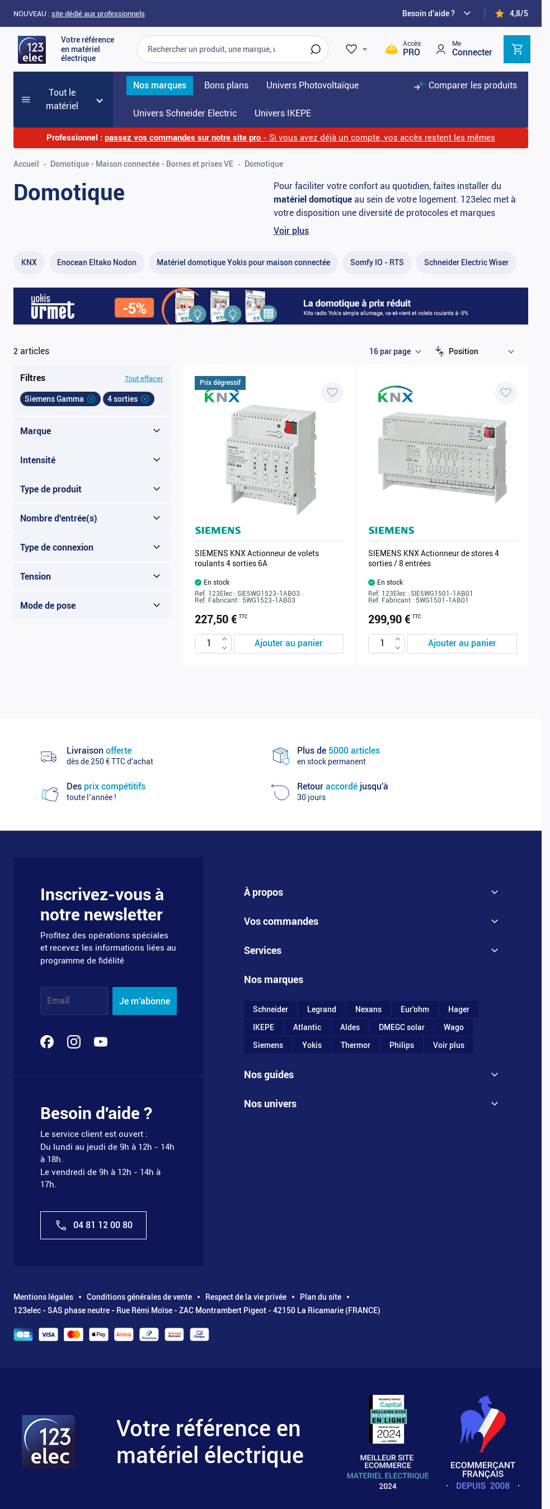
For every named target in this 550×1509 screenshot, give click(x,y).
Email (58, 1001)
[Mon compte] (463, 49)
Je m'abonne (144, 1001)
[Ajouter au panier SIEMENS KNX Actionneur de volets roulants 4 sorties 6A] (289, 644)
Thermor (355, 1045)
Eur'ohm (415, 1009)
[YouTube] (100, 1042)
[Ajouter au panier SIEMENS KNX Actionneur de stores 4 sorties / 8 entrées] (462, 644)
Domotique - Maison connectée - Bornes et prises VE (141, 163)
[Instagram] (74, 1042)
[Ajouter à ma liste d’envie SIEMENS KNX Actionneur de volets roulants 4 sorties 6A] (332, 393)
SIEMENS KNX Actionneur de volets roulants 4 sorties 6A (257, 558)
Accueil (26, 163)
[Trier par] (483, 351)
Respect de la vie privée (245, 1297)
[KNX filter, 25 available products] (29, 262)
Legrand (321, 1009)
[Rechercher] (315, 49)
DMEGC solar (402, 1027)
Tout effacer (144, 378)
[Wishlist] (358, 49)
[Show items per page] (395, 351)
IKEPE (263, 1027)
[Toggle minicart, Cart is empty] (517, 49)
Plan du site (320, 1297)
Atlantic (307, 1027)
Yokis (312, 1045)
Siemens (268, 1045)
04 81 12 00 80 (93, 1225)
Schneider (270, 1009)
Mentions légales (43, 1297)
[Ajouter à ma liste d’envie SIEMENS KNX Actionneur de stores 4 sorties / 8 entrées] (506, 393)
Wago (454, 1027)
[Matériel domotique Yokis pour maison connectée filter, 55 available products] (243, 262)
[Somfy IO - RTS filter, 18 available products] (377, 262)
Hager (458, 1009)
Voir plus (291, 230)
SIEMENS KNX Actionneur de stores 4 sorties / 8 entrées (433, 558)
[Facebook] (47, 1042)
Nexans (368, 1009)
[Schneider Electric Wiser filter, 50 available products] (466, 262)
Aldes (350, 1027)
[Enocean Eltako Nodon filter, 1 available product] (96, 262)
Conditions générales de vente (139, 1297)
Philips (401, 1045)
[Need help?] (438, 13)
